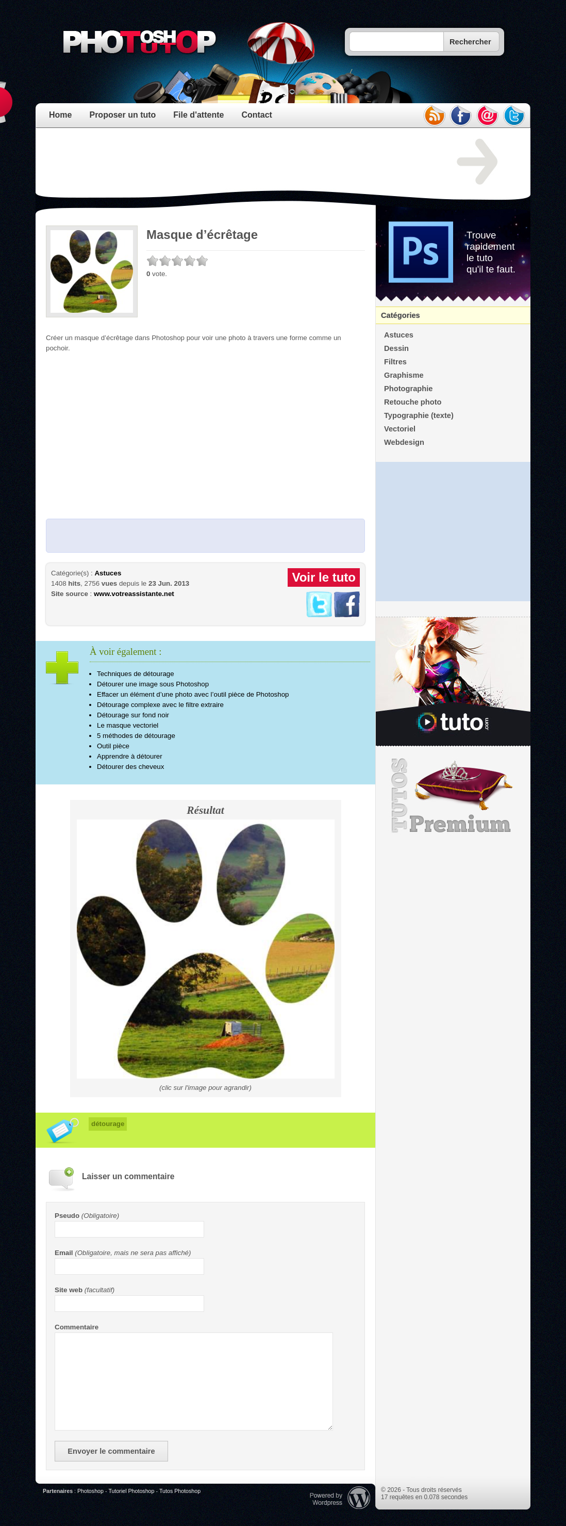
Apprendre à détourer (129, 756)
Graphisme (404, 375)
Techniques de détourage (135, 674)
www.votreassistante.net (134, 594)
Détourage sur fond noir (133, 715)
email (487, 115)
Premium (453, 796)
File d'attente (198, 114)
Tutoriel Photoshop (131, 1491)
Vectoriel (399, 429)
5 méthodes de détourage (136, 736)
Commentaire (76, 1327)
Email (64, 1253)
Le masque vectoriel (127, 725)
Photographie (408, 388)
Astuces (107, 573)
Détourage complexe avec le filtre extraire (160, 705)
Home (60, 114)
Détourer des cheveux (130, 766)
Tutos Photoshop (180, 1491)
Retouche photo (413, 402)
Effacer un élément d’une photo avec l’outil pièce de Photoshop (193, 694)
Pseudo (67, 1215)
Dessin (396, 348)
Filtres (395, 362)
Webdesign (404, 442)
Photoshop (90, 1491)
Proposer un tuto (122, 114)
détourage (107, 1124)
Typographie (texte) (419, 415)
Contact (256, 114)
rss (434, 115)
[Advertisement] (233, 162)
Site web (68, 1290)
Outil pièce (113, 746)
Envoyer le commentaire (111, 1451)
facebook (461, 115)
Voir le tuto (324, 577)
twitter (514, 115)
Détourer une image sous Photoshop (153, 684)
